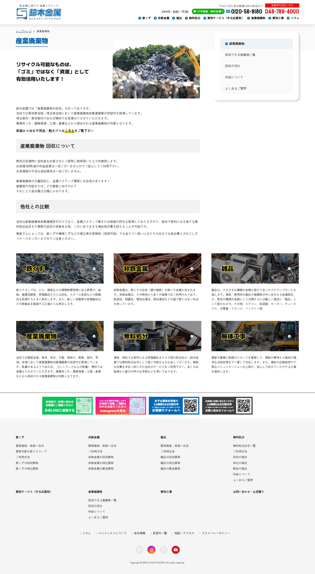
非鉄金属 (163, 18)
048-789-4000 (282, 11)
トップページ (24, 31)
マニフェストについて (112, 533)
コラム (295, 18)
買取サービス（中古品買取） (225, 18)
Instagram (151, 550)
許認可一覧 (160, 533)
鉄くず (146, 18)
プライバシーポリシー (216, 533)
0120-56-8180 (246, 11)
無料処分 (194, 18)
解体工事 (278, 18)
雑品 (179, 18)
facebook (139, 550)
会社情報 (139, 533)
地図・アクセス (184, 533)
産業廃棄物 (258, 18)
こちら (69, 130)
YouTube (176, 550)
